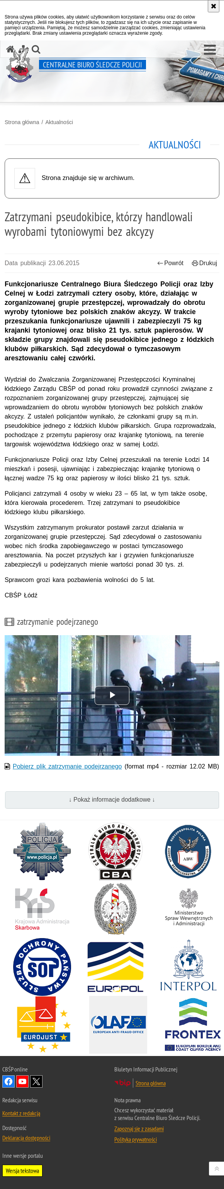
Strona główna (22, 122)
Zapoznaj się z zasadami (139, 1128)
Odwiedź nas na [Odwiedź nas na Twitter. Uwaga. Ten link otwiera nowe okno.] (36, 1081)
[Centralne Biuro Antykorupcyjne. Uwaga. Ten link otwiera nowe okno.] (115, 851)
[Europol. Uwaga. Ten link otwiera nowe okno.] (115, 967)
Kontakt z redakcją (21, 1113)
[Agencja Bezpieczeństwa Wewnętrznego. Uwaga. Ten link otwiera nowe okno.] (188, 851)
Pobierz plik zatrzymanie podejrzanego (67, 766)
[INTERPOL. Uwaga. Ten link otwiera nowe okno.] (188, 967)
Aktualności (59, 122)
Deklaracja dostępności (26, 1138)
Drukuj (204, 263)
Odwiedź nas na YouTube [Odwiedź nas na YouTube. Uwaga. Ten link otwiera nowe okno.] (22, 1081)
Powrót (170, 263)
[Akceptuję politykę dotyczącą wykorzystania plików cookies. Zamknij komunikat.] (213, 6)
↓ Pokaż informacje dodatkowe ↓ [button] (112, 799)
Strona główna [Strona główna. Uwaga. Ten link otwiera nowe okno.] (151, 1083)
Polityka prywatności (135, 1139)
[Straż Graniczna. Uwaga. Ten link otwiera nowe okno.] (115, 909)
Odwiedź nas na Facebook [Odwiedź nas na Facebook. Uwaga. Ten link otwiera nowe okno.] (8, 1081)
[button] (210, 50)
